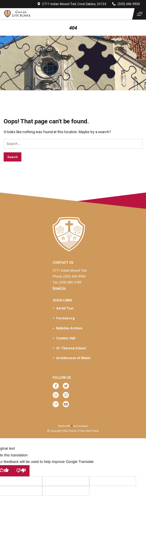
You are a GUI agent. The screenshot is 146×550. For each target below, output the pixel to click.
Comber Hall (65, 338)
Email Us (59, 288)
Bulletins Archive (69, 328)
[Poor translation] (20, 470)
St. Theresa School (71, 348)
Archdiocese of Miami (73, 358)
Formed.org (65, 318)
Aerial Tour (65, 308)
